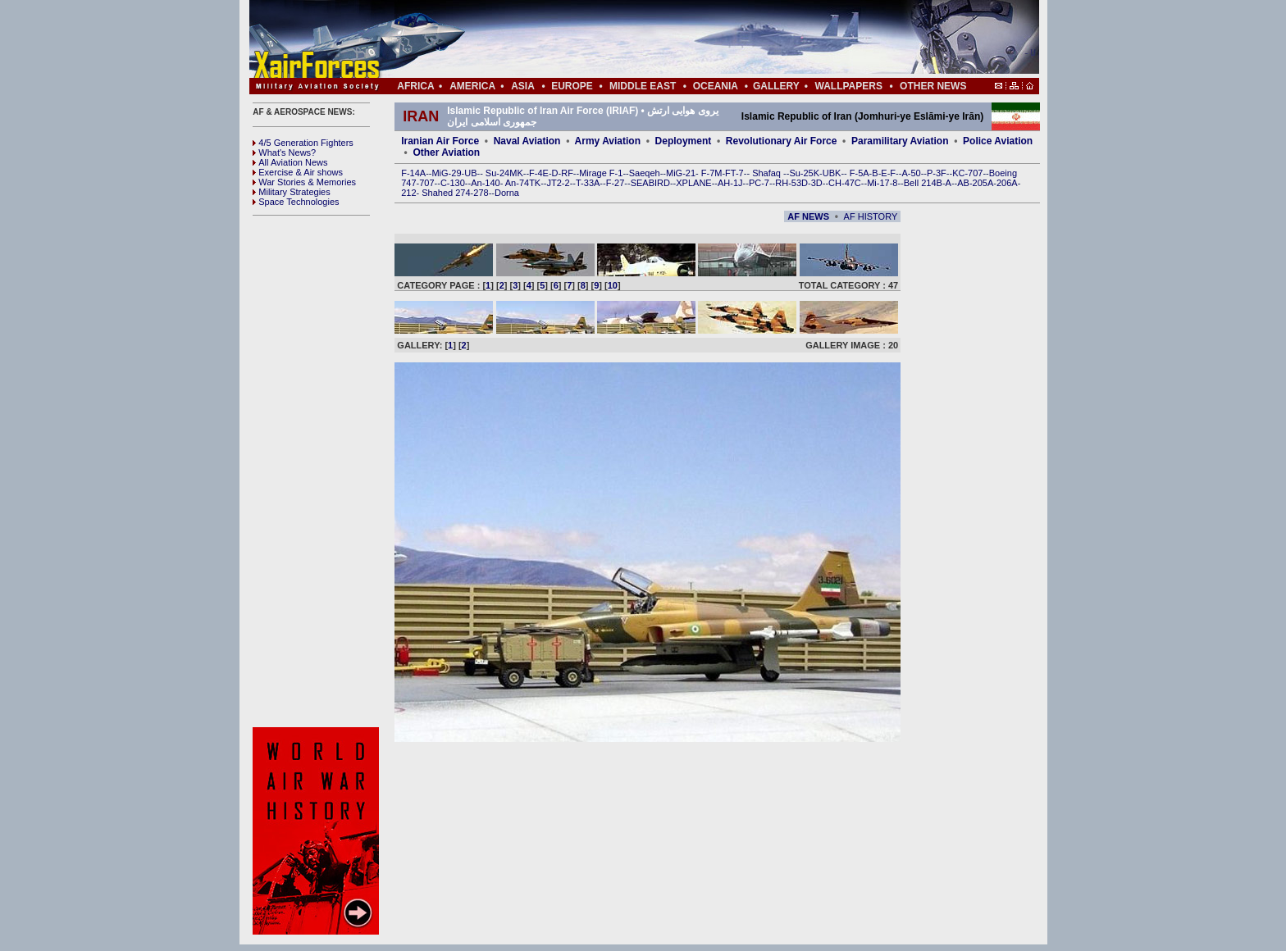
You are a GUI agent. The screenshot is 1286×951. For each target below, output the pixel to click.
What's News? (284, 152)
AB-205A (975, 183)
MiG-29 (446, 173)
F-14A (413, 173)
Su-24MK (504, 173)
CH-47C (844, 183)
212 (408, 193)
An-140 (485, 183)
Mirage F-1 (600, 173)
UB (470, 173)
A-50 (910, 173)
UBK (832, 173)
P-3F (936, 173)
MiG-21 (680, 173)
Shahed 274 (446, 193)
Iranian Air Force (440, 141)
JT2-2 (558, 183)
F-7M (712, 173)
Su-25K (804, 173)
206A (1007, 183)
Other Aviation (446, 152)
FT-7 (734, 173)
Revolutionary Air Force (781, 141)
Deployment (683, 141)
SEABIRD (650, 183)
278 (480, 193)
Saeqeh (644, 173)
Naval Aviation (527, 141)
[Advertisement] (693, 39)
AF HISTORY (871, 216)
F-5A (859, 173)
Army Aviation (608, 141)
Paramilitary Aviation (900, 141)
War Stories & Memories (304, 182)
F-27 (615, 183)
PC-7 (759, 183)
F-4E (539, 173)
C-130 (452, 183)
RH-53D (791, 183)
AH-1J (730, 183)
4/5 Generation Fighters (304, 143)
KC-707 (967, 173)
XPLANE (693, 183)
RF (567, 173)
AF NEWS (808, 216)
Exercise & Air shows (298, 172)
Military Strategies (291, 192)
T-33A (588, 183)
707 (426, 183)
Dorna (507, 193)
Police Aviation (998, 141)
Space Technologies (296, 202)
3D (817, 183)
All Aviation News (290, 162)
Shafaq (767, 173)
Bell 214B (923, 183)
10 (613, 285)
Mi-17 (878, 183)
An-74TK (522, 183)
